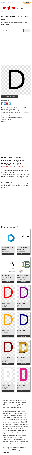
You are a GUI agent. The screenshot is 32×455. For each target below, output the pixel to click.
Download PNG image (10, 96)
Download (8, 253)
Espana (13, 2)
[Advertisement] (16, 49)
